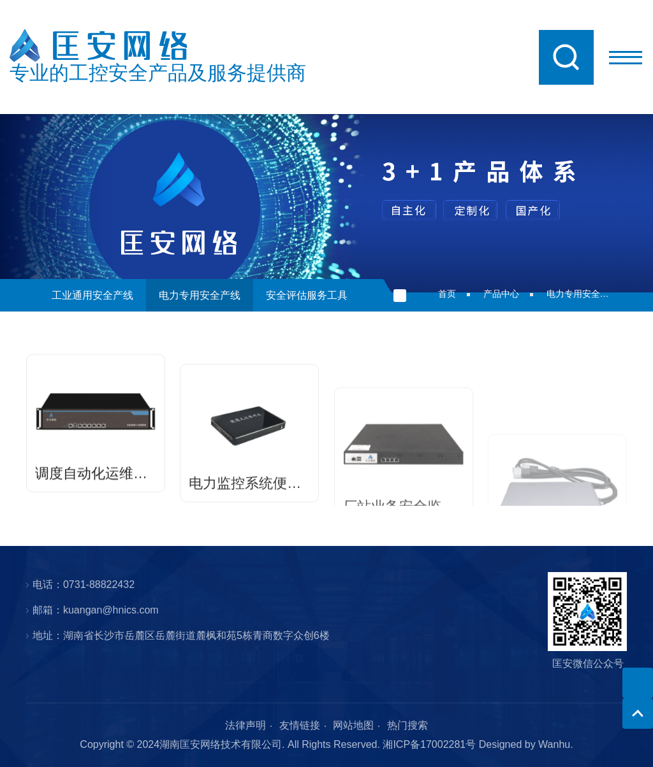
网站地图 (353, 725)
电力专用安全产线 (199, 295)
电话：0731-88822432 (84, 584)
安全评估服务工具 (307, 295)
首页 (447, 294)
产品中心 (501, 294)
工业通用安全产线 (92, 295)
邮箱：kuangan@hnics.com (96, 610)
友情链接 (299, 725)
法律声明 (245, 725)
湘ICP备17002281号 (429, 744)
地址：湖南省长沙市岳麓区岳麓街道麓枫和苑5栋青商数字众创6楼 (181, 635)
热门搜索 (407, 725)
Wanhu (554, 744)
